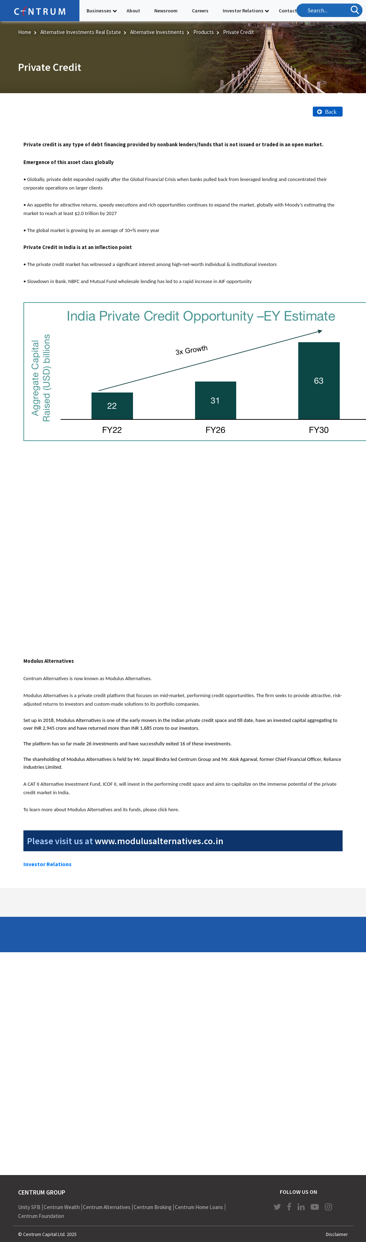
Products (203, 32)
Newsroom (166, 10)
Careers (200, 10)
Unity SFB (29, 1207)
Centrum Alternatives (107, 1207)
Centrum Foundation (41, 1216)
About (133, 10)
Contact (288, 10)
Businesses (99, 10)
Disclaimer (337, 1234)
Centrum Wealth (62, 1207)
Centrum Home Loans (199, 1207)
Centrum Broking (153, 1207)
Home (24, 32)
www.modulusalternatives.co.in (159, 841)
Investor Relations (243, 10)
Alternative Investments (157, 32)
